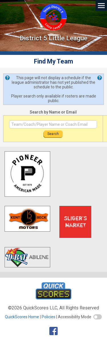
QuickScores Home (22, 317)
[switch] (97, 316)
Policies (48, 317)
